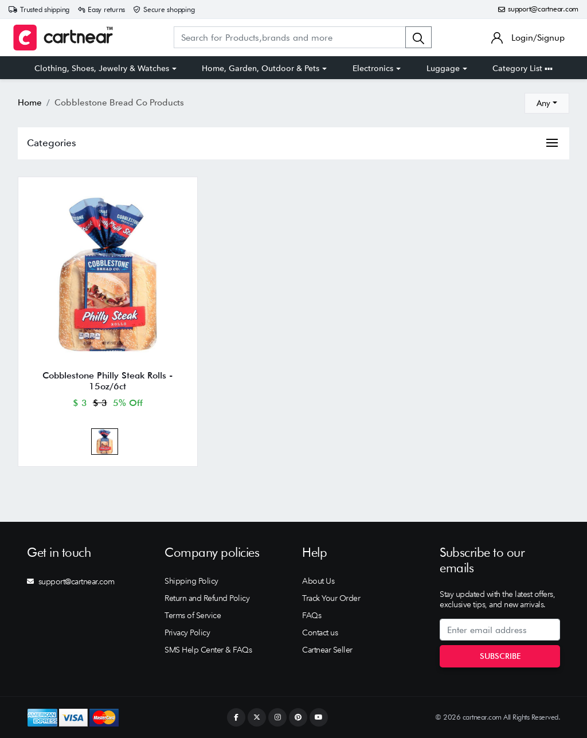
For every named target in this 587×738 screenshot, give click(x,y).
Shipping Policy (191, 581)
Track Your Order (331, 598)
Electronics (373, 68)
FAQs (311, 615)
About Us (318, 581)
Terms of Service (193, 615)
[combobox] (547, 103)
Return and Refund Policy (207, 598)
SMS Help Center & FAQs (208, 650)
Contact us (320, 632)
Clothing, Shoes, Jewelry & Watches (101, 68)
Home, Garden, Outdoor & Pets (260, 68)
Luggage (443, 68)
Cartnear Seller (327, 650)
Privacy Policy (187, 632)
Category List (522, 68)
